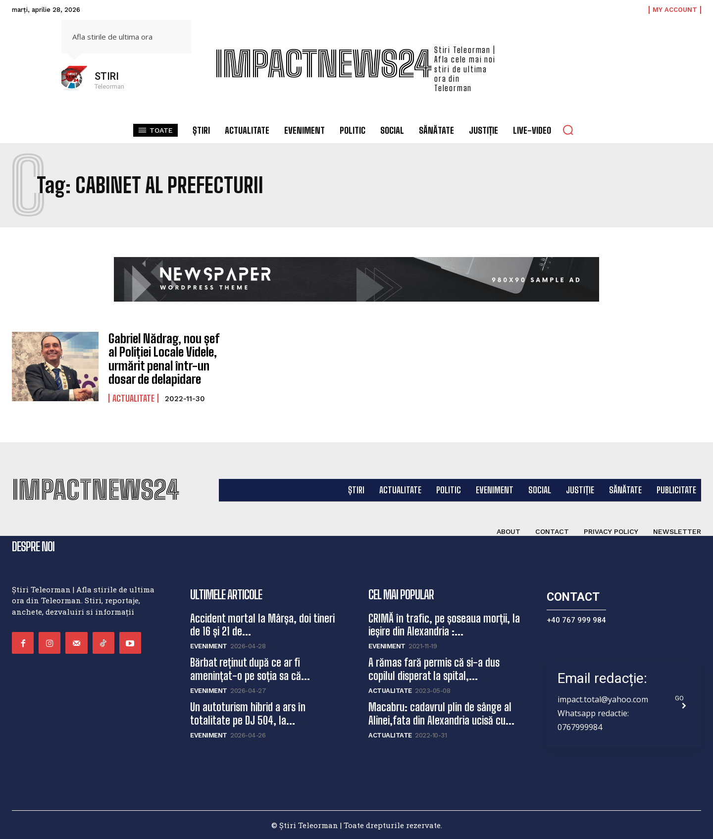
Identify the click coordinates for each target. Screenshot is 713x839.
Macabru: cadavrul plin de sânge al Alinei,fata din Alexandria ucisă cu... (441, 713)
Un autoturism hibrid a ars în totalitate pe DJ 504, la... (248, 713)
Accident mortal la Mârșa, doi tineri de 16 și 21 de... (262, 624)
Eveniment (208, 646)
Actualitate (133, 396)
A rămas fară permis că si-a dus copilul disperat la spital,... (434, 669)
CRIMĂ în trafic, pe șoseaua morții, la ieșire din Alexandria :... (444, 624)
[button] (568, 130)
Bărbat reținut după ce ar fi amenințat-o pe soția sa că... (250, 669)
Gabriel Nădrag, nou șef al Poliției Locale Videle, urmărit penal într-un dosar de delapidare (168, 358)
